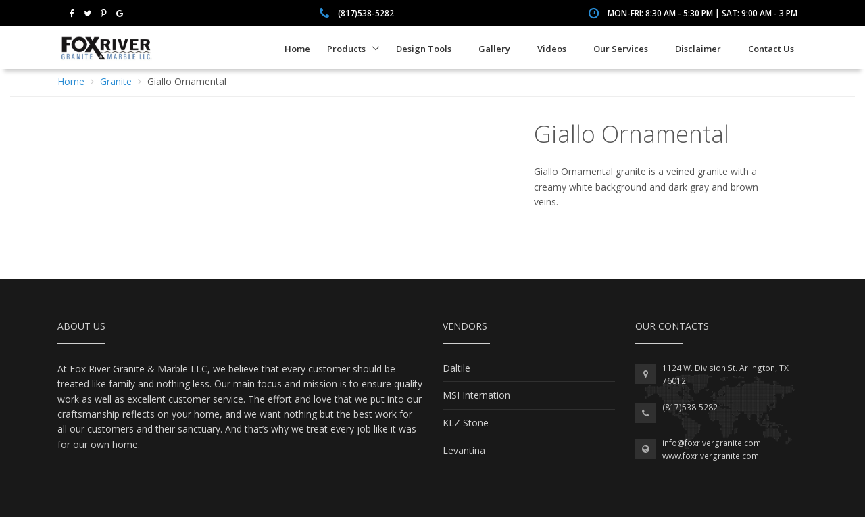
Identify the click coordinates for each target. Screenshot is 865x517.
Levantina (464, 450)
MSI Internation (476, 395)
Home (297, 49)
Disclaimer (698, 49)
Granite (116, 81)
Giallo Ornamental (186, 81)
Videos (551, 49)
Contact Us (771, 49)
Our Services (620, 49)
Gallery (494, 49)
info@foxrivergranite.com (711, 443)
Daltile (456, 368)
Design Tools (423, 49)
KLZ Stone (466, 422)
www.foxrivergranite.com (710, 456)
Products (346, 49)
